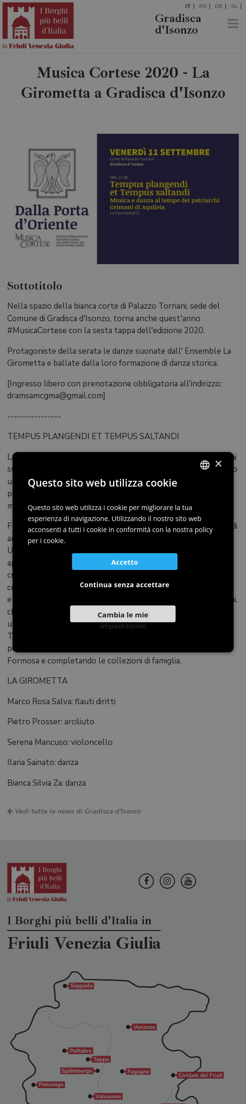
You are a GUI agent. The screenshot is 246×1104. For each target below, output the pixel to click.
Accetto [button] (124, 562)
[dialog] (123, 552)
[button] (123, 617)
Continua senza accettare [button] (125, 584)
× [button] (218, 464)
